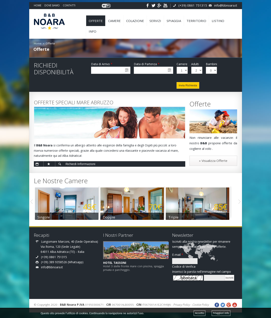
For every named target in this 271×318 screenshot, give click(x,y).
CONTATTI (69, 5)
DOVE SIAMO (52, 5)
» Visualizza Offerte (213, 160)
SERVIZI (155, 21)
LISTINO (218, 21)
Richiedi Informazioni (80, 164)
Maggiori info (221, 313)
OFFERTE (96, 21)
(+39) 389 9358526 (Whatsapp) (62, 262)
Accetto (199, 313)
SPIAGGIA (174, 21)
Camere (182, 64)
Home (37, 43)
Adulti (195, 64)
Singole (43, 217)
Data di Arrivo (101, 64)
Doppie (113, 217)
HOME (37, 5)
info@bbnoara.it (225, 5)
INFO (92, 31)
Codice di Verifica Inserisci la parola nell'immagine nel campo (201, 269)
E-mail (177, 255)
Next (239, 202)
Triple (182, 217)
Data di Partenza (146, 64)
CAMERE (114, 21)
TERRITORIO (196, 21)
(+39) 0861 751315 (192, 5)
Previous (31, 202)
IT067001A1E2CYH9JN (153, 305)
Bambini (211, 64)
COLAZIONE (135, 21)
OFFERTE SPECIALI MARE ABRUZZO (73, 102)
